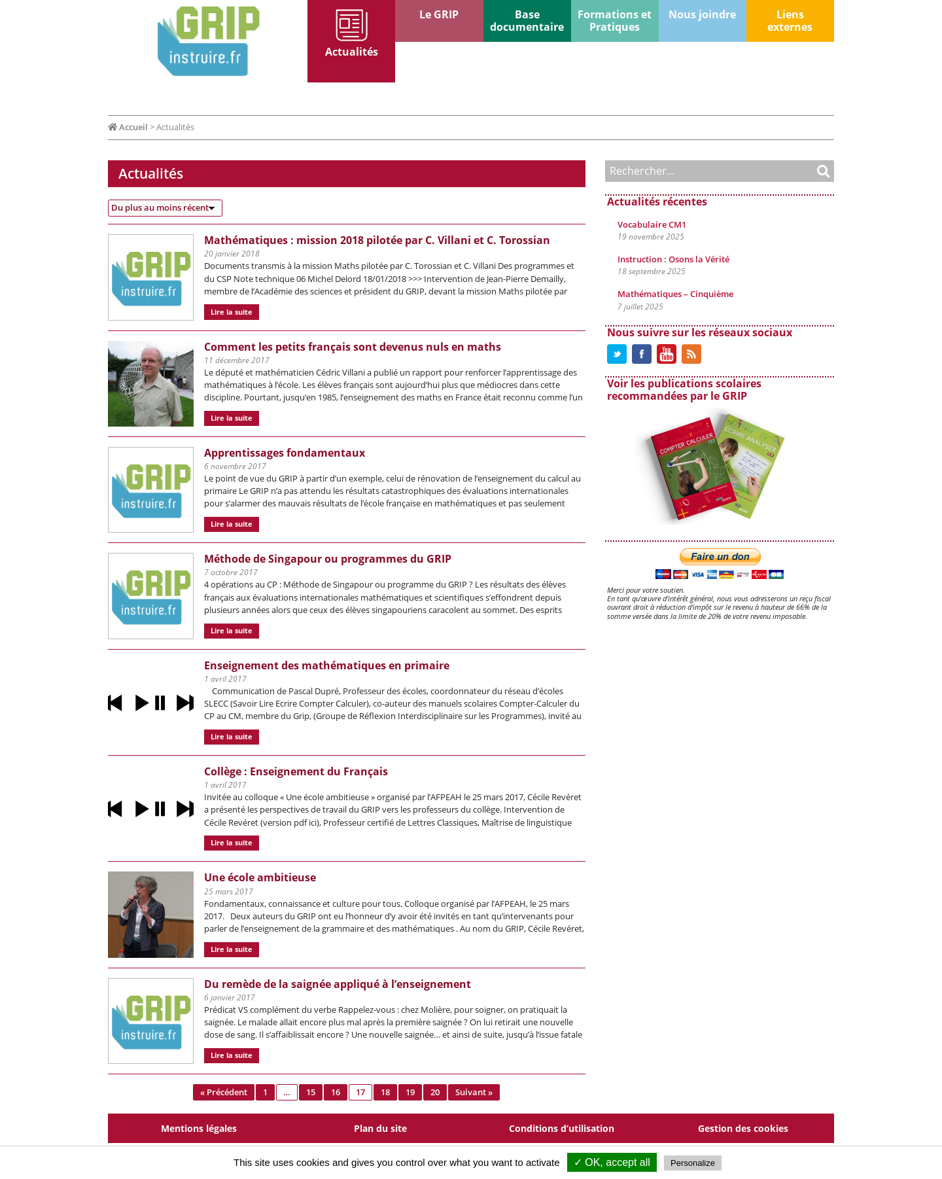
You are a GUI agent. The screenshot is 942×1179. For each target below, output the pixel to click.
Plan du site (380, 1128)
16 (335, 1092)
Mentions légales (199, 1128)
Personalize (693, 1163)
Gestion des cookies (743, 1128)
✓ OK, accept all (612, 1162)
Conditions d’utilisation (561, 1128)
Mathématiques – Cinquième (675, 294)
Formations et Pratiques (615, 20)
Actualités (351, 51)
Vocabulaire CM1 (652, 224)
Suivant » (474, 1092)
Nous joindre (702, 14)
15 (310, 1092)
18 (385, 1092)
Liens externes (789, 20)
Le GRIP (439, 14)
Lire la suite (232, 312)
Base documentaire (527, 20)
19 (410, 1092)
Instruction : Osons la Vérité (673, 259)
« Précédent (223, 1092)
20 (435, 1092)
